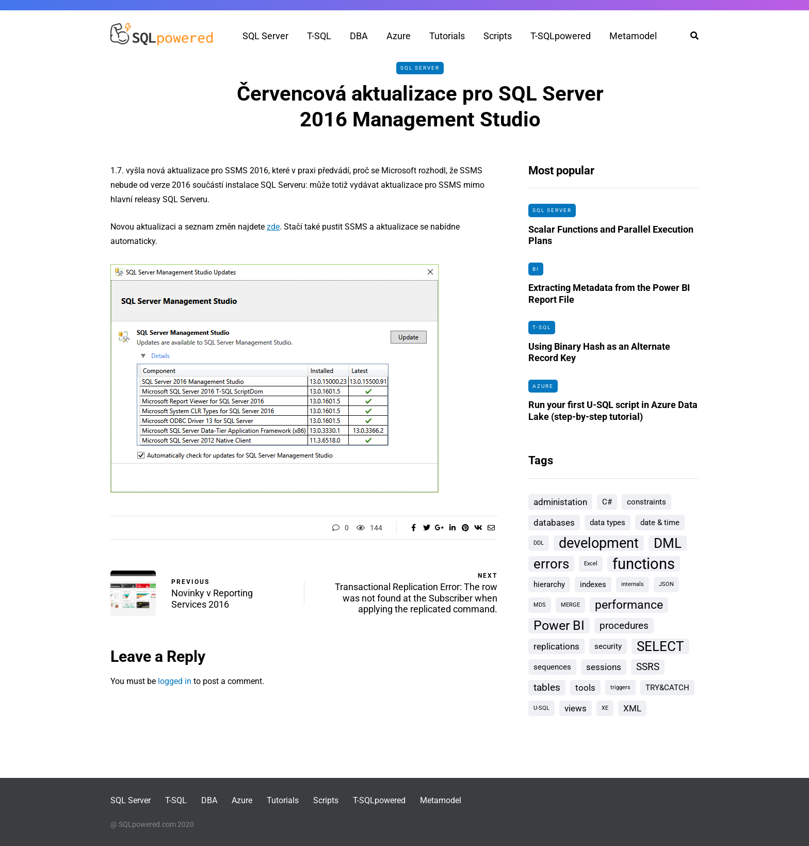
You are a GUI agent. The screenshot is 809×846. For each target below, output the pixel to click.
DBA (359, 35)
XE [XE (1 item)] (605, 708)
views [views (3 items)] (575, 708)
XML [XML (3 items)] (632, 708)
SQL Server (265, 35)
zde (273, 227)
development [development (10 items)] (599, 543)
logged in (174, 681)
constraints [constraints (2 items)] (646, 502)
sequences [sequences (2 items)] (552, 667)
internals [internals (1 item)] (632, 584)
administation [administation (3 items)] (560, 502)
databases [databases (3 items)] (554, 522)
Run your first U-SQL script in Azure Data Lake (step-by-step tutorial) (613, 415)
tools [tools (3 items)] (585, 687)
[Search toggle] (691, 36)
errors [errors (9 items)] (551, 564)
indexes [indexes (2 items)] (593, 584)
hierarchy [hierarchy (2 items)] (549, 584)
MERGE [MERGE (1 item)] (570, 604)
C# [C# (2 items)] (607, 502)
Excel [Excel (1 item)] (590, 563)
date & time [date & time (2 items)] (659, 522)
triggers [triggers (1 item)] (620, 687)
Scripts (497, 35)
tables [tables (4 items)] (546, 687)
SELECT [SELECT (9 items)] (660, 646)
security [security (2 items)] (608, 646)
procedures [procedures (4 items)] (624, 625)
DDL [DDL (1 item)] (538, 543)
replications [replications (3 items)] (556, 646)
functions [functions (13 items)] (643, 564)
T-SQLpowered (560, 35)
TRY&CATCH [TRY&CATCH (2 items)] (667, 687)
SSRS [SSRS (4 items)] (647, 667)
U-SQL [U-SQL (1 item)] (541, 708)
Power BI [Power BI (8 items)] (559, 625)
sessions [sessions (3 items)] (603, 667)
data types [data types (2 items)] (607, 522)
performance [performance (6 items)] (629, 605)
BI (535, 269)
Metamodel (633, 35)
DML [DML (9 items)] (668, 543)
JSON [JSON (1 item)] (666, 584)
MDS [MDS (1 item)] (539, 604)
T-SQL (319, 35)
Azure (398, 35)
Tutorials (447, 35)
